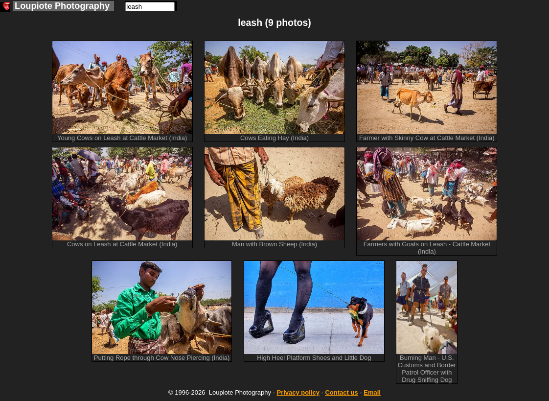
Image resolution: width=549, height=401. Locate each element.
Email (372, 392)
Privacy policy (297, 392)
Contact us (341, 392)
